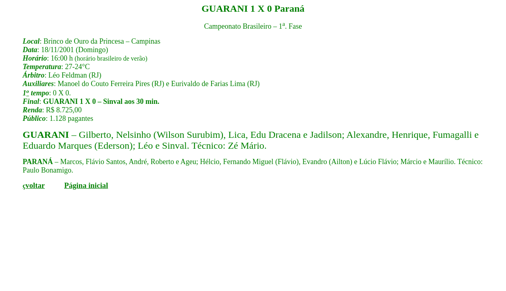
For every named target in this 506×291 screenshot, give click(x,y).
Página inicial (86, 185)
